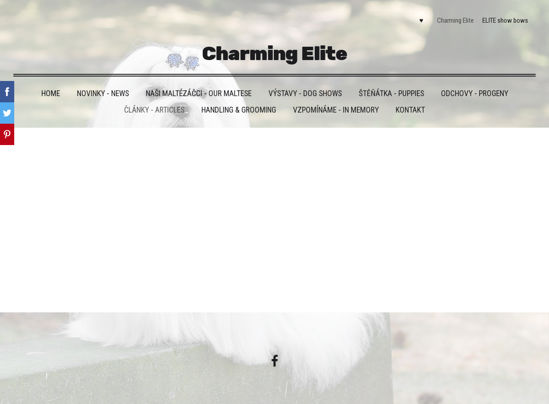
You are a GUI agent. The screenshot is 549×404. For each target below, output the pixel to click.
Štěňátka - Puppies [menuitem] (391, 93)
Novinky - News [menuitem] (103, 93)
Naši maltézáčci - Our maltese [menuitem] (199, 93)
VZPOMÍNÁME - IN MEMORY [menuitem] (336, 109)
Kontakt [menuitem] (410, 109)
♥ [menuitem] (421, 20)
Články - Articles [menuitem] (154, 109)
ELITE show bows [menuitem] (505, 20)
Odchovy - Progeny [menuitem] (474, 93)
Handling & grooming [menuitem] (238, 109)
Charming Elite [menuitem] (455, 20)
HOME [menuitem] (50, 93)
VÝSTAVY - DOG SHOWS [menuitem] (305, 93)
